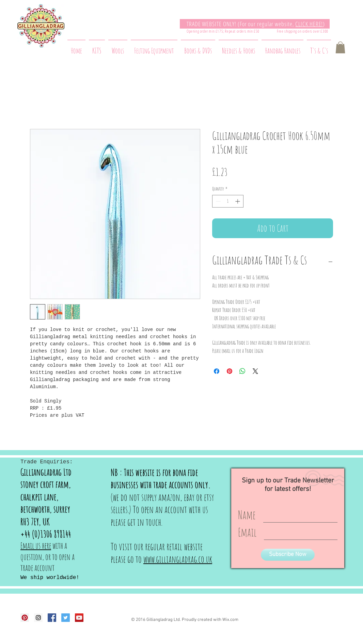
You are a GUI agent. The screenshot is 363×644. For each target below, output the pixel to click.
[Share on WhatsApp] (242, 371)
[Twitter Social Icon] (65, 617)
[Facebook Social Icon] (52, 617)
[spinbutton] (228, 201)
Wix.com (230, 620)
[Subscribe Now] (288, 555)
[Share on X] (255, 371)
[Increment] (238, 201)
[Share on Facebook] (216, 371)
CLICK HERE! (309, 24)
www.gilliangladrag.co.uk (177, 559)
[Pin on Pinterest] (229, 371)
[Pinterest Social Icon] (24, 617)
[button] (340, 47)
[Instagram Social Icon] (38, 617)
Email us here (35, 545)
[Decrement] (217, 201)
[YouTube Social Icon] (79, 617)
